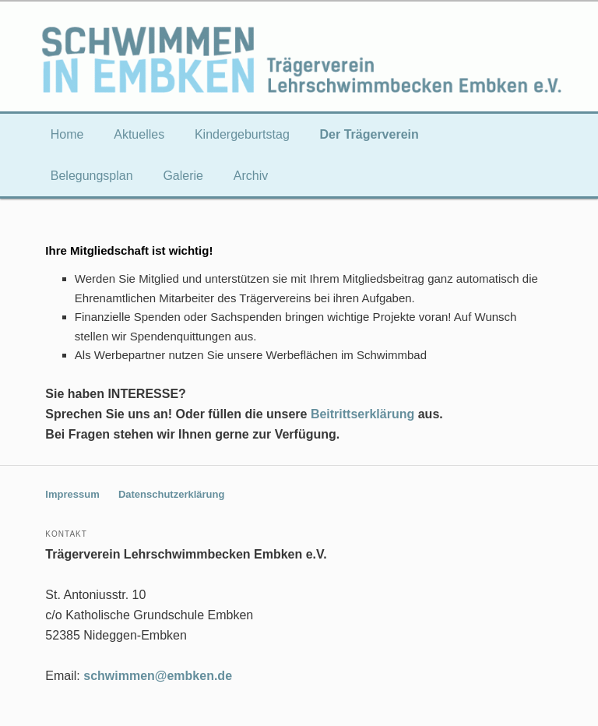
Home (67, 134)
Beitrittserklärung (362, 414)
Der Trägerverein (369, 134)
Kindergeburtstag (242, 134)
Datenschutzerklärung (171, 494)
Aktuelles (139, 134)
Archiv (251, 175)
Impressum (72, 494)
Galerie (183, 175)
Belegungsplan (92, 175)
